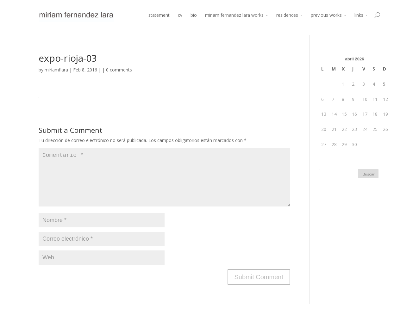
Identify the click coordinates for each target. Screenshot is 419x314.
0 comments (119, 70)
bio (194, 23)
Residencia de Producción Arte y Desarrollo (314, 5)
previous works (326, 23)
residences (287, 23)
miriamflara (56, 70)
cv (180, 23)
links (358, 23)
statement (159, 23)
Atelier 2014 (369, 5)
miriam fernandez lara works (234, 23)
